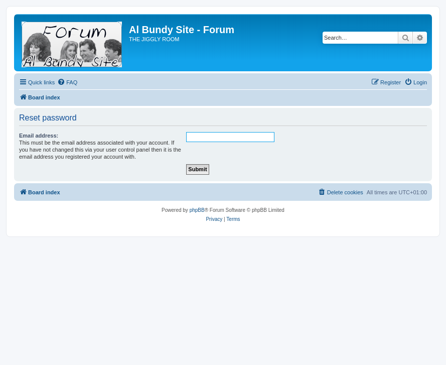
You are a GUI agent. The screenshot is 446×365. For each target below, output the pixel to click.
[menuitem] (67, 82)
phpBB (197, 210)
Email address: (38, 136)
